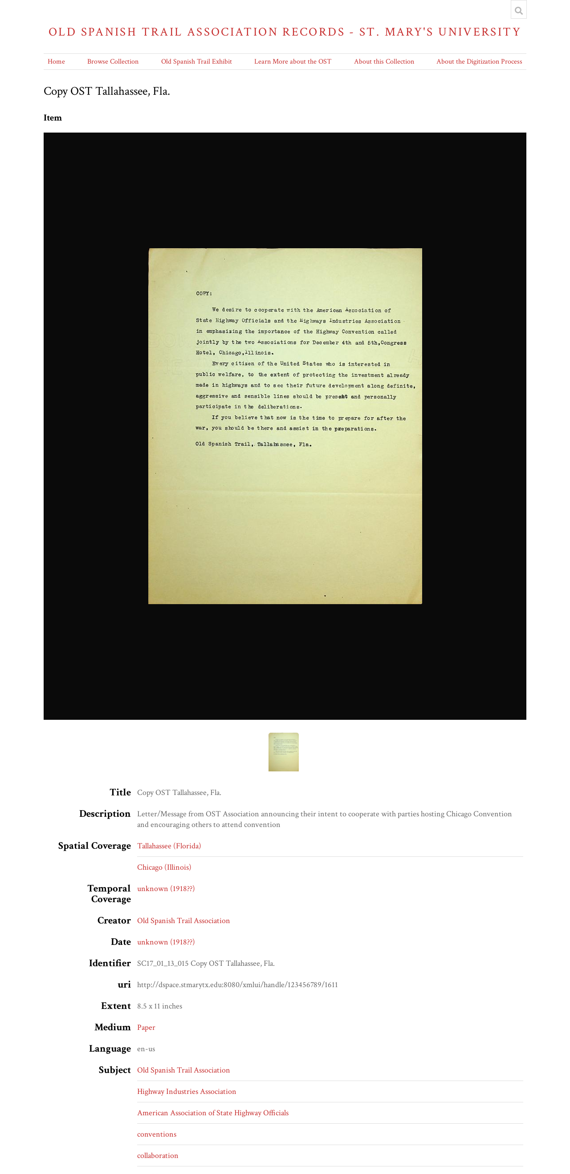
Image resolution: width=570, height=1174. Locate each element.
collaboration (158, 1155)
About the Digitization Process (479, 61)
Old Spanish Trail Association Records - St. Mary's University (285, 32)
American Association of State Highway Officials (213, 1113)
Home (56, 61)
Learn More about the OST (292, 61)
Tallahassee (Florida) (169, 846)
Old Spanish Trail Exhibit (196, 61)
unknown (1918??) (166, 889)
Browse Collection (112, 61)
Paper (146, 1027)
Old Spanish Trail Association (183, 921)
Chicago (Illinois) (164, 867)
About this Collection (384, 61)
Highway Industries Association (186, 1091)
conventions (156, 1134)
